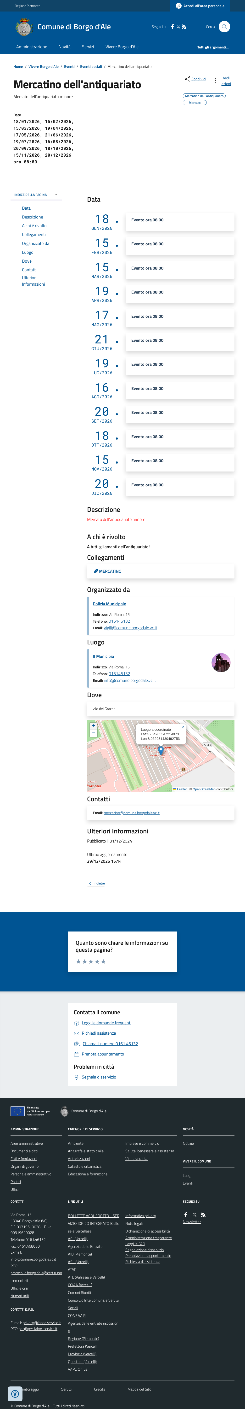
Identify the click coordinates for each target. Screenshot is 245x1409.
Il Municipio (103, 656)
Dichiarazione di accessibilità (147, 1231)
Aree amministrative (27, 1143)
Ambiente (76, 1143)
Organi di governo (25, 1166)
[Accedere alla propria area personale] (200, 6)
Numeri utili (20, 1296)
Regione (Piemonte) (83, 1338)
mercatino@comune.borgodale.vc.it (132, 813)
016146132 (119, 621)
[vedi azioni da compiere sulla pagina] (223, 81)
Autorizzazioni (79, 1158)
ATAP (72, 1269)
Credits (99, 1389)
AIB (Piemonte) (80, 1254)
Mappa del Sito (139, 1389)
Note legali (134, 1223)
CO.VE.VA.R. (77, 1315)
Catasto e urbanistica (84, 1166)
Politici (16, 1182)
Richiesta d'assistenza (142, 1261)
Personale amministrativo (31, 1174)
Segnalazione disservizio (144, 1250)
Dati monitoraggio (25, 1389)
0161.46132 (36, 1239)
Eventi (69, 66)
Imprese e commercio (142, 1143)
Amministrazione (31, 46)
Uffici (14, 1189)
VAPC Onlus (77, 1369)
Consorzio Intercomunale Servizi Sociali (93, 1304)
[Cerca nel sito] (222, 26)
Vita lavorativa (136, 1158)
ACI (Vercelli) (78, 1239)
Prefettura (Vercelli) (83, 1346)
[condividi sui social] (195, 79)
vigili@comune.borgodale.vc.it (130, 628)
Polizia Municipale (109, 604)
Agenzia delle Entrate (85, 1246)
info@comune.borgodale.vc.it (130, 680)
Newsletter (192, 1222)
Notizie (188, 1143)
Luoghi (188, 1175)
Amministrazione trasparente (148, 1238)
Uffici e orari (20, 1288)
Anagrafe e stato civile (86, 1151)
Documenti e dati (24, 1151)
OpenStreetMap (204, 789)
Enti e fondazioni (24, 1158)
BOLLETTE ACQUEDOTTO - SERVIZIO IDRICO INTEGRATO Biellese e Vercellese (93, 1223)
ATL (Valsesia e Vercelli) (86, 1277)
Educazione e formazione (87, 1174)
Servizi (88, 46)
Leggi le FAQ (135, 1244)
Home (18, 66)
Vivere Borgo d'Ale (122, 46)
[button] (161, 751)
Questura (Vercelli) (82, 1361)
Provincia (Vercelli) (82, 1354)
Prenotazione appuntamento (148, 1255)
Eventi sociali (91, 66)
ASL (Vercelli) (78, 1262)
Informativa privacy (140, 1216)
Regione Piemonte (27, 5)
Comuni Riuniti (79, 1292)
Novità (65, 46)
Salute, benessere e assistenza (149, 1151)
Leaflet (180, 789)
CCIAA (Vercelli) (80, 1285)
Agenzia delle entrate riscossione (93, 1327)
